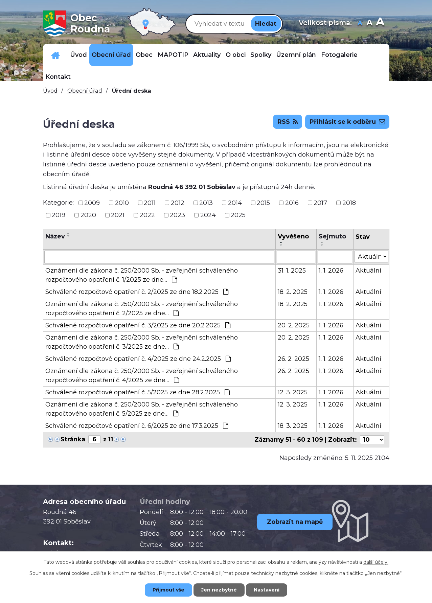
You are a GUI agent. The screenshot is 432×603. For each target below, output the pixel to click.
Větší (380, 23)
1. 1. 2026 (331, 270)
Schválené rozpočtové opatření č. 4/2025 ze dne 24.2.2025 (138, 359)
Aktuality (207, 55)
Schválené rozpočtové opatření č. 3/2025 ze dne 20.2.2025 (137, 325)
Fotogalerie (339, 55)
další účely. (375, 562)
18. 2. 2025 (293, 292)
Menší (360, 23)
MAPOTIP (173, 55)
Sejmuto (332, 236)
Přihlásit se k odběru (347, 121)
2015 (263, 202)
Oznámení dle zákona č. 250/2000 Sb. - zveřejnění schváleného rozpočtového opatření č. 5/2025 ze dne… (141, 409)
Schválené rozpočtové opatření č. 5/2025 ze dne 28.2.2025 (137, 392)
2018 (349, 202)
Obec (144, 55)
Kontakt (58, 76)
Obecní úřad (111, 55)
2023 (177, 215)
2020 (88, 215)
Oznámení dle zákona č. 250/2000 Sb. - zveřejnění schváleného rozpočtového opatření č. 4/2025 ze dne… (141, 375)
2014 (235, 202)
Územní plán (296, 55)
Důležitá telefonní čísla (55, 55)
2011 (150, 202)
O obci (236, 55)
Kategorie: (58, 202)
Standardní (369, 23)
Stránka (73, 439)
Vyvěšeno (293, 236)
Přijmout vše (168, 590)
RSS (287, 121)
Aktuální (368, 270)
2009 (92, 202)
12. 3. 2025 (293, 392)
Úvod (78, 55)
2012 (177, 202)
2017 (320, 202)
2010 (122, 202)
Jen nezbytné (219, 590)
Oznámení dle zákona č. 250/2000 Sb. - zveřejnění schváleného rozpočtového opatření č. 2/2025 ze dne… (141, 308)
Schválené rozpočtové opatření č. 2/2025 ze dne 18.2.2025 (136, 292)
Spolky (260, 55)
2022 (147, 215)
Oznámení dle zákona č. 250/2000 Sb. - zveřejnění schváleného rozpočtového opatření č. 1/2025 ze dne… (141, 275)
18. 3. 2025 (293, 426)
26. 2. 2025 (293, 359)
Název (55, 236)
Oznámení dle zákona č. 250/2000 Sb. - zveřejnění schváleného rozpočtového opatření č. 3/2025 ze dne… (141, 342)
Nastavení (266, 590)
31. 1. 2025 (292, 270)
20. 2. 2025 (294, 325)
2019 (58, 215)
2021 (117, 215)
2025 (238, 215)
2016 (292, 202)
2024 (208, 215)
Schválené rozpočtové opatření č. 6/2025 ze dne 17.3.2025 (136, 426)
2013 (206, 202)
